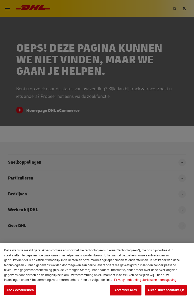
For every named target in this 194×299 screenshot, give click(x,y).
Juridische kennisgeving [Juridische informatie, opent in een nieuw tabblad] (159, 281)
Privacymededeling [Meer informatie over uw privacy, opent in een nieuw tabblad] (127, 281)
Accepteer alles (125, 291)
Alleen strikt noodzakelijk (166, 291)
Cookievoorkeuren (20, 291)
